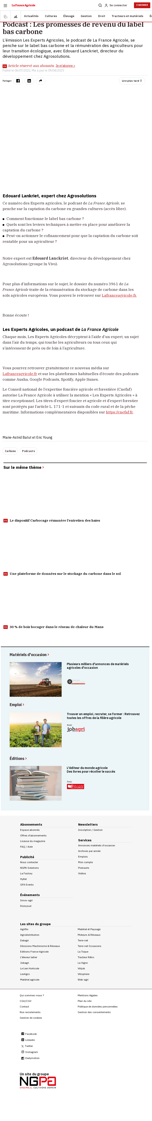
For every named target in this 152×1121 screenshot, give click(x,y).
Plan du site (84, 1001)
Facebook (29, 1033)
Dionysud (25, 905)
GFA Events (27, 884)
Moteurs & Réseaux (89, 934)
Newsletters (88, 824)
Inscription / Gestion (90, 829)
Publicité (27, 857)
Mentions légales (88, 995)
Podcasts (28, 451)
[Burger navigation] (5, 5)
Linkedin (28, 1039)
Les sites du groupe (35, 924)
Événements (30, 895)
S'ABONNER (142, 5)
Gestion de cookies (31, 1017)
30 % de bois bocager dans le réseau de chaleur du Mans (53, 627)
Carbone (10, 451)
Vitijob (81, 968)
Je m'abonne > (65, 66)
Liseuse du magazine (32, 841)
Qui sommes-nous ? (32, 995)
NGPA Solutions (29, 867)
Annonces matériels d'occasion (96, 845)
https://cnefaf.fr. (119, 412)
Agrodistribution (29, 934)
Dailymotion (30, 1058)
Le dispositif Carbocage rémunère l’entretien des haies (51, 520)
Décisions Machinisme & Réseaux (40, 946)
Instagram (29, 1052)
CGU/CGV (25, 1001)
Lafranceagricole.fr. (119, 295)
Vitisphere (83, 974)
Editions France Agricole (34, 951)
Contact (24, 1006)
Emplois (83, 856)
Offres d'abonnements (33, 835)
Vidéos (82, 873)
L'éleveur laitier (28, 957)
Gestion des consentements (94, 1012)
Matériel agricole (29, 979)
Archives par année (89, 851)
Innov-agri (26, 900)
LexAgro (25, 974)
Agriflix (24, 929)
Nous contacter (29, 862)
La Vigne (83, 962)
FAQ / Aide (26, 846)
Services (84, 840)
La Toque (83, 951)
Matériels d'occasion (30, 654)
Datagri (24, 940)
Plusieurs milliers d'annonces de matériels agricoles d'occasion (98, 666)
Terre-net (83, 940)
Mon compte (85, 862)
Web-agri (83, 979)
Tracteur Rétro (86, 957)
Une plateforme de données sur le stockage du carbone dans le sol (62, 573)
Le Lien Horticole (29, 968)
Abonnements (31, 824)
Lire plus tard (132, 80)
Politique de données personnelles (98, 1006)
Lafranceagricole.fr (20, 373)
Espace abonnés (30, 829)
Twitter (27, 1046)
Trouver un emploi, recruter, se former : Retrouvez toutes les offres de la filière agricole (103, 716)
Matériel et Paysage (89, 929)
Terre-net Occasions (89, 946)
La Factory (26, 873)
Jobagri (24, 962)
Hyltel (23, 879)
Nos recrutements (30, 1012)
